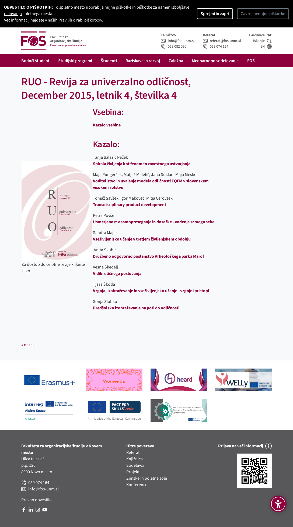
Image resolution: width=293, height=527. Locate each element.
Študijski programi (75, 61)
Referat (132, 452)
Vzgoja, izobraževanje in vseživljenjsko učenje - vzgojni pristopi (151, 291)
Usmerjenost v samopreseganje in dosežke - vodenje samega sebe (153, 222)
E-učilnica (260, 35)
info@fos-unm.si (178, 41)
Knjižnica (134, 459)
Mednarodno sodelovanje (215, 61)
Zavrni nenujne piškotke (263, 14)
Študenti (109, 61)
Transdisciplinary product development (129, 205)
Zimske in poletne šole (146, 478)
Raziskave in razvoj (142, 61)
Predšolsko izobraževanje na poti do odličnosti (136, 308)
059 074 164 (215, 46)
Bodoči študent (35, 61)
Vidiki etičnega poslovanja (117, 274)
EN (266, 46)
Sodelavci (135, 465)
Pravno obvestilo (36, 500)
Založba (176, 61)
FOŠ (251, 61)
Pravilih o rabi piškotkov (80, 20)
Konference (136, 485)
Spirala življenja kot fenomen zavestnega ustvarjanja (141, 164)
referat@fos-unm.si (222, 41)
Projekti (133, 472)
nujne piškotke (117, 7)
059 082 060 (173, 46)
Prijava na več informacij (245, 446)
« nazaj (27, 345)
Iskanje (262, 41)
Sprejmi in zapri (215, 14)
